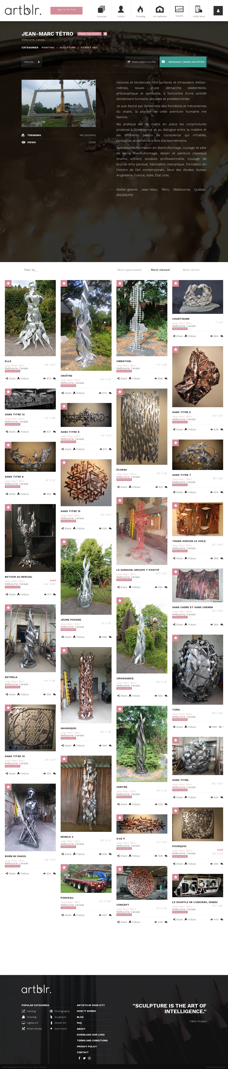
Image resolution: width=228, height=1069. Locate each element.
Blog (80, 1017)
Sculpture (58, 1017)
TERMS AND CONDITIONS (92, 1040)
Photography (60, 1011)
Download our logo (91, 1034)
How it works (86, 1011)
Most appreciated (129, 269)
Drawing (29, 1017)
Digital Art (30, 1022)
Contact (83, 1052)
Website (28, 61)
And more (58, 1028)
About (81, 1028)
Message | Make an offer (183, 61)
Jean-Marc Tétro (14, 365)
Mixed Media (32, 1028)
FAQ (79, 1022)
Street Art (58, 1022)
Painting (29, 1011)
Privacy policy (87, 1046)
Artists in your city (91, 1005)
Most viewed (160, 269)
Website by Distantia (216, 1067)
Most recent (191, 269)
